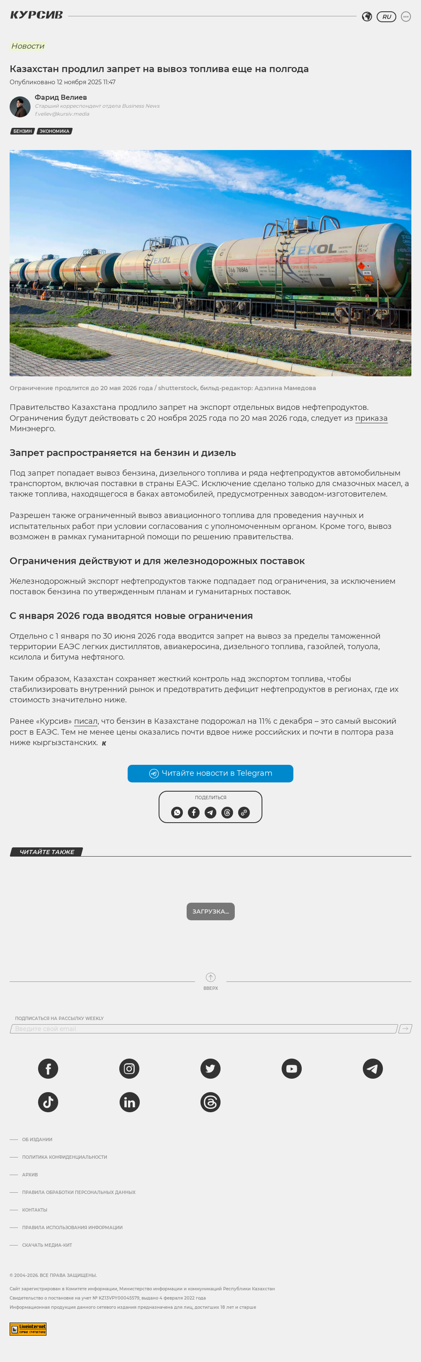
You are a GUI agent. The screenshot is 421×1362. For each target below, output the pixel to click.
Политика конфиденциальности (64, 1157)
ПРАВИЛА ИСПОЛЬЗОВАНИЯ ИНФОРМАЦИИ (72, 1227)
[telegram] (373, 1069)
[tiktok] (48, 1102)
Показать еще (210, 911)
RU (386, 17)
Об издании (37, 1139)
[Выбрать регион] (367, 16)
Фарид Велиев (61, 97)
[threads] (210, 1102)
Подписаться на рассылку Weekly (59, 1018)
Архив (30, 1175)
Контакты (34, 1210)
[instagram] (129, 1069)
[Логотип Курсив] (36, 14)
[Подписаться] (405, 1028)
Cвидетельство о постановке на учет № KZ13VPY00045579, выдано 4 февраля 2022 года (108, 1298)
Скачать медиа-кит (47, 1245)
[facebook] (48, 1069)
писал (86, 721)
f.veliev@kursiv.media (62, 114)
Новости (27, 46)
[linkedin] (129, 1102)
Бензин (22, 131)
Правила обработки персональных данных (79, 1192)
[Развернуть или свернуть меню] (405, 16)
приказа (371, 418)
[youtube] (292, 1069)
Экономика (54, 131)
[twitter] (210, 1069)
